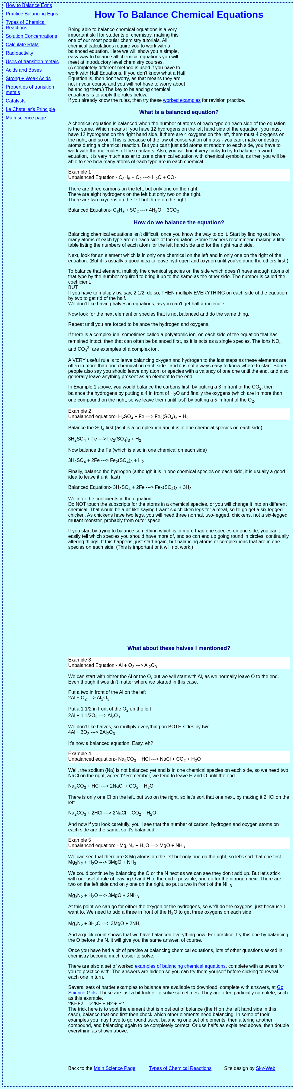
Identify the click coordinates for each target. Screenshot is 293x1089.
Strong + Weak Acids (28, 78)
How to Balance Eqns (29, 5)
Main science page (26, 117)
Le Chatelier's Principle (30, 109)
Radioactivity (19, 53)
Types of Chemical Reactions (26, 25)
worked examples (182, 100)
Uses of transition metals (32, 61)
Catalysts (16, 100)
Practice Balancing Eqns (32, 13)
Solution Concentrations (31, 36)
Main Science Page (114, 1068)
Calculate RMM (22, 44)
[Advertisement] (30, 278)
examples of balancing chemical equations (180, 966)
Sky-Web (265, 1068)
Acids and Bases (24, 70)
